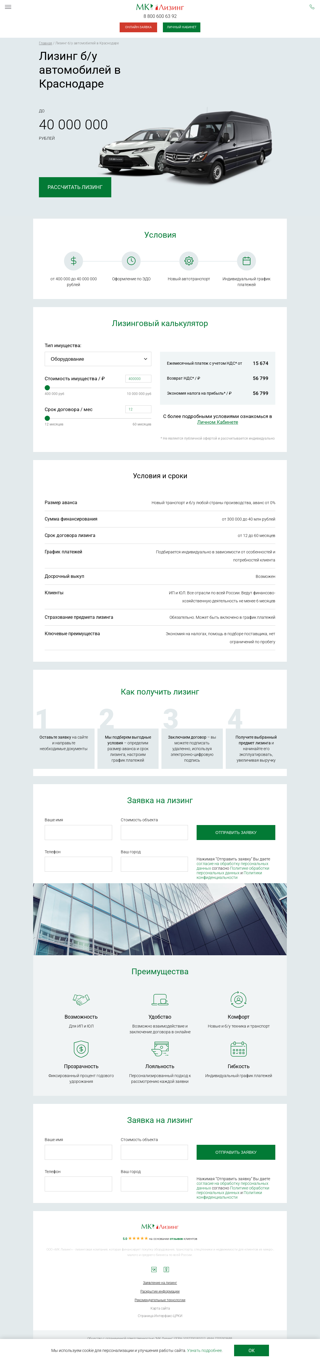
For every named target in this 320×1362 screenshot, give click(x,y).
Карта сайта (160, 1308)
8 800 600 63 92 (160, 16)
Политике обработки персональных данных (233, 870)
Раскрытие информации (160, 1291)
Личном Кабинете (217, 422)
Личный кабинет (182, 27)
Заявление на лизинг (160, 1283)
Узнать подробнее (204, 1350)
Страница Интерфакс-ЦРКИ (160, 1316)
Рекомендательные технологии (160, 1300)
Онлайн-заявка (138, 27)
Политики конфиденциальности (229, 875)
